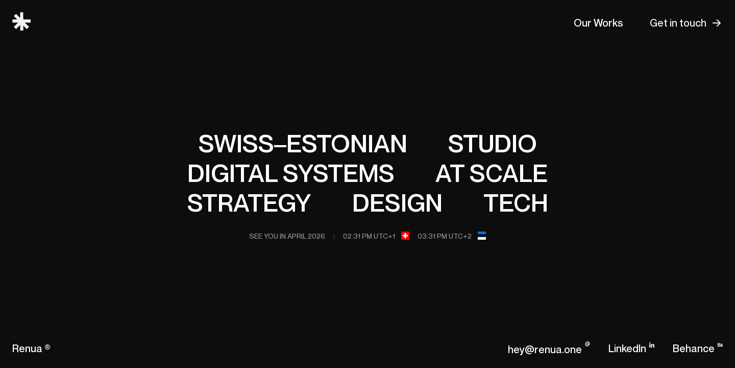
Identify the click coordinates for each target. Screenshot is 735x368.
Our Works (598, 23)
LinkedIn (627, 348)
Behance (694, 348)
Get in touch (678, 23)
